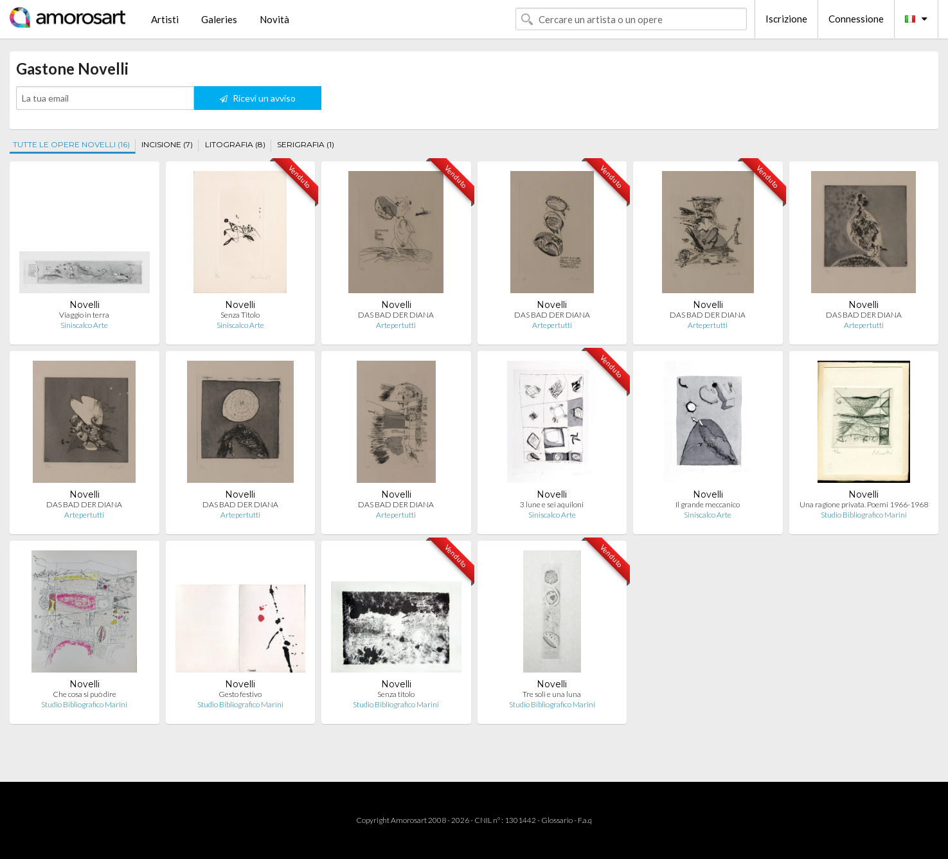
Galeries (219, 19)
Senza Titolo (240, 315)
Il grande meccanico (707, 504)
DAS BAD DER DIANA (396, 315)
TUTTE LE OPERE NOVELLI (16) (71, 144)
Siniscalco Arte (84, 325)
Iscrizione (786, 18)
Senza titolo (396, 694)
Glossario (557, 820)
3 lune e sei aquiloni (552, 504)
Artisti (165, 19)
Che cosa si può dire (84, 694)
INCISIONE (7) (167, 144)
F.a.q (585, 820)
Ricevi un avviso (258, 98)
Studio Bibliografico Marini (864, 515)
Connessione (856, 18)
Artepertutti (396, 325)
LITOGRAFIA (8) (235, 144)
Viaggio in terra (84, 315)
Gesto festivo (240, 694)
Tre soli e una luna (552, 694)
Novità (274, 19)
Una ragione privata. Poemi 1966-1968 (864, 504)
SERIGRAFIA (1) (305, 144)
